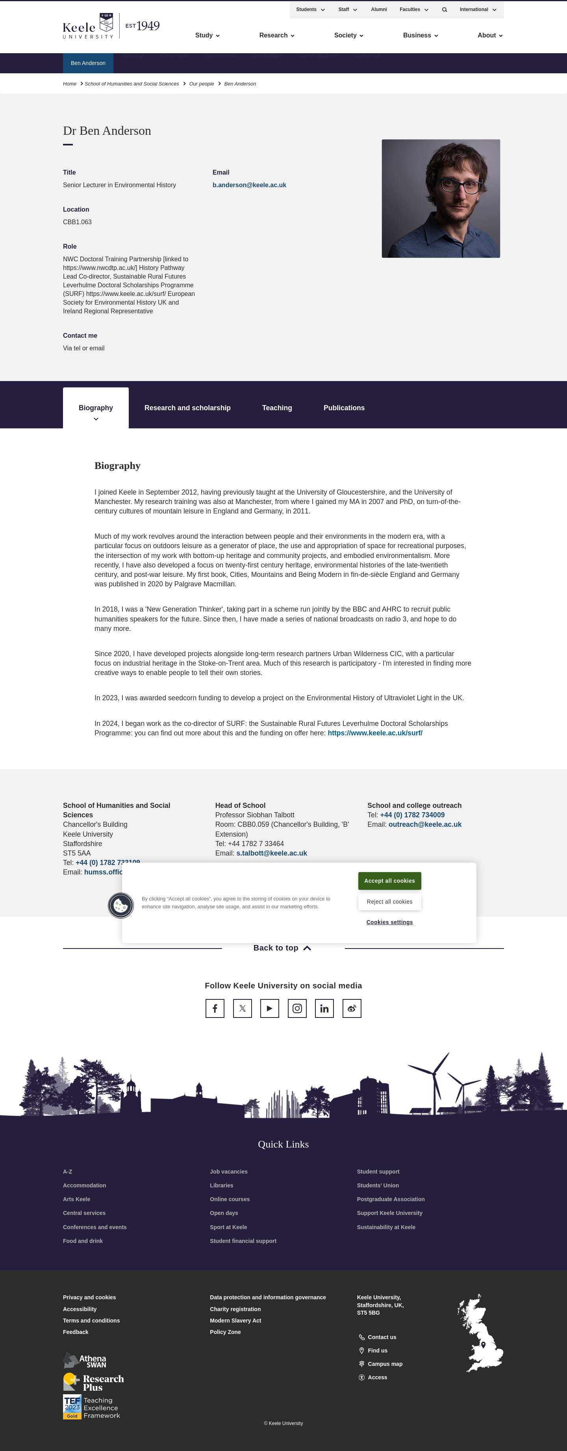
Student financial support (243, 1241)
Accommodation (84, 1185)
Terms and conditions (91, 1320)
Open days (224, 1213)
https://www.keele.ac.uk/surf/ (375, 733)
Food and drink (83, 1241)
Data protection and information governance (268, 1297)
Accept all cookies (390, 880)
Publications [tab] (344, 408)
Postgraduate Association (391, 1199)
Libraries (221, 1185)
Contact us (367, 61)
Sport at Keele (228, 1227)
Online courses (230, 1199)
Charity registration (235, 1309)
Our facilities (267, 61)
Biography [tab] (96, 414)
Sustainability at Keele (386, 1227)
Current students (318, 61)
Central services (84, 1213)
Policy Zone (225, 1332)
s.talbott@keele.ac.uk (271, 853)
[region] (299, 902)
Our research (220, 61)
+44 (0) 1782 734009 (412, 815)
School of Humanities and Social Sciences (132, 82)
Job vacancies (229, 1171)
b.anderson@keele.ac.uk (249, 185)
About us (134, 61)
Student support (378, 1171)
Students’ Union (378, 1185)
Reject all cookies (389, 901)
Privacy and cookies (89, 1297)
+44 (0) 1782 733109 (108, 863)
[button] (445, 8)
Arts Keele (76, 1199)
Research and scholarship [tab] (188, 408)
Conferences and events (95, 1227)
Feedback (76, 1332)
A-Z (67, 1171)
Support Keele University (390, 1213)
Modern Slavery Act (235, 1320)
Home (69, 82)
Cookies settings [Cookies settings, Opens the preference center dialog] (390, 922)
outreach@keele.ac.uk (425, 824)
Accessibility (29, 39)
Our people (174, 61)
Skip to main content (42, 39)
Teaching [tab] (277, 408)
